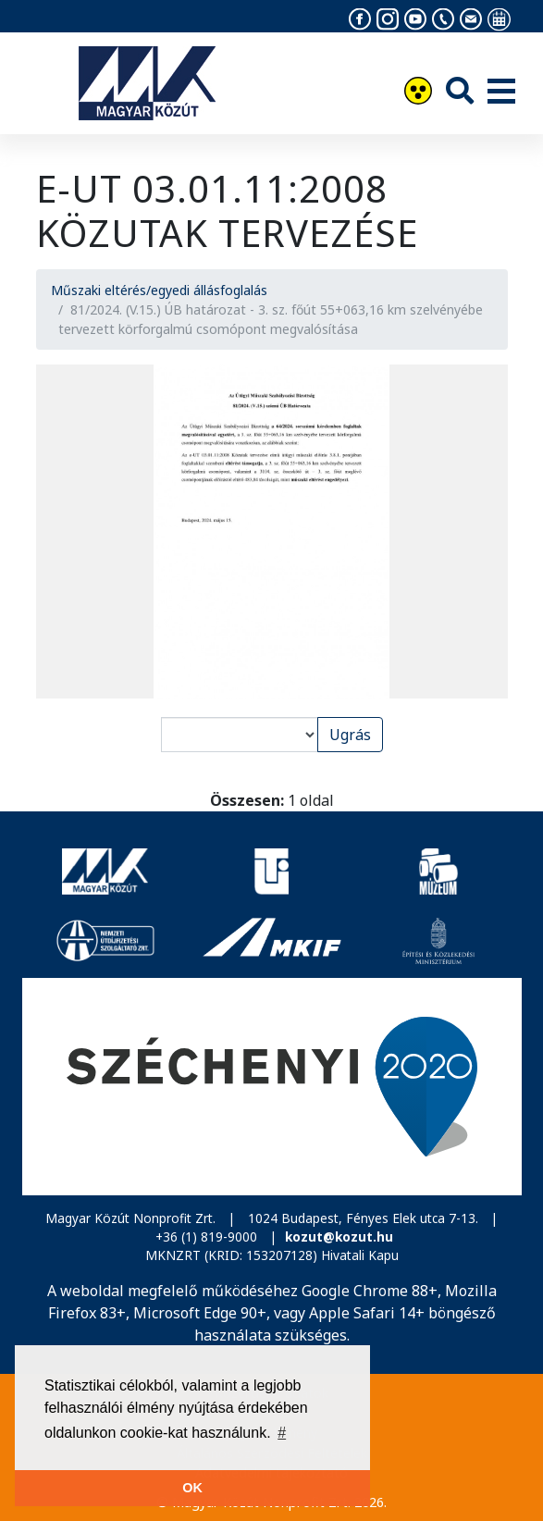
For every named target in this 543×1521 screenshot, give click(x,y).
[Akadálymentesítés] (418, 93)
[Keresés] (460, 90)
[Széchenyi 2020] (272, 1086)
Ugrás (350, 734)
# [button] (282, 1433)
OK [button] (192, 1487)
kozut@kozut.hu (339, 1236)
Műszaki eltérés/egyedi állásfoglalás (159, 290)
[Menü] (501, 92)
